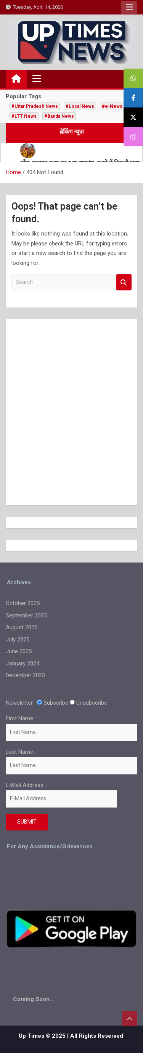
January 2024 (22, 663)
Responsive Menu (129, 7)
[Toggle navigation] (37, 78)
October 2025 (23, 603)
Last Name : (21, 751)
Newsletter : (20, 702)
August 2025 (21, 627)
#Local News (80, 106)
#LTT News (24, 116)
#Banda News (59, 116)
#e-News (112, 106)
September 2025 (26, 615)
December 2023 (25, 675)
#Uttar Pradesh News (34, 106)
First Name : (21, 718)
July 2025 (17, 639)
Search (124, 282)
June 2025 (19, 651)
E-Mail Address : (61, 795)
